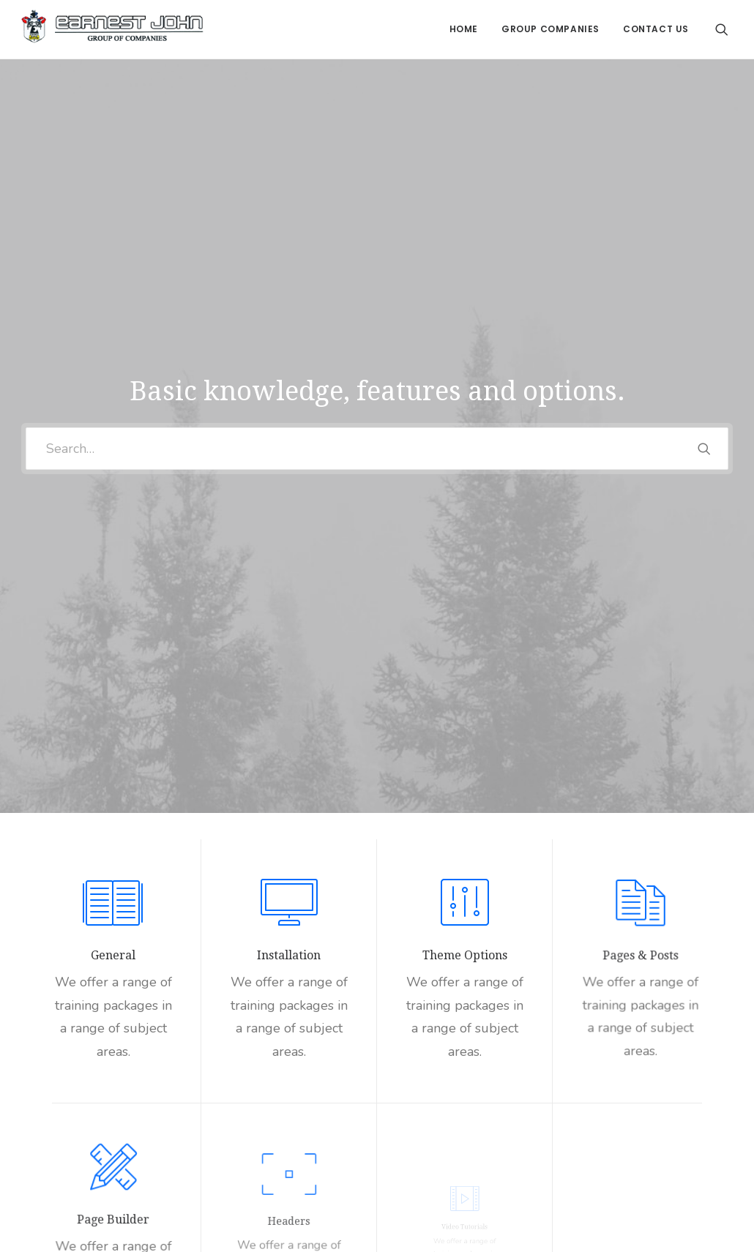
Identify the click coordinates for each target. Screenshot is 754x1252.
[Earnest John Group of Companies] (112, 29)
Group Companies (550, 29)
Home (463, 29)
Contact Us (656, 29)
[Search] (721, 29)
